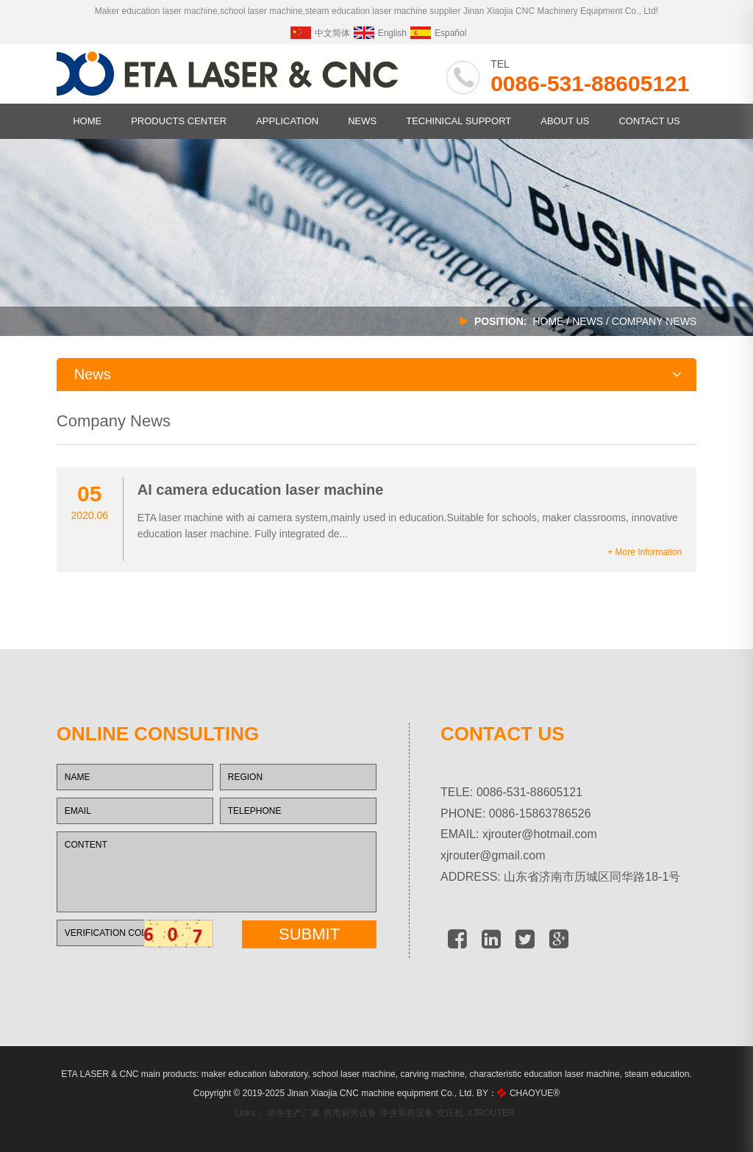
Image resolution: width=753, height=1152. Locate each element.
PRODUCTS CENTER (178, 120)
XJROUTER (491, 1113)
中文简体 (320, 33)
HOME (87, 120)
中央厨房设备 (406, 1113)
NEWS (362, 120)
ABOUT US (564, 120)
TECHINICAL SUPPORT (458, 120)
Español (438, 33)
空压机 (450, 1113)
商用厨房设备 (350, 1113)
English (380, 33)
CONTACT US (648, 120)
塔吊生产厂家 (293, 1113)
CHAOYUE (535, 1093)
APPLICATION (287, 120)
